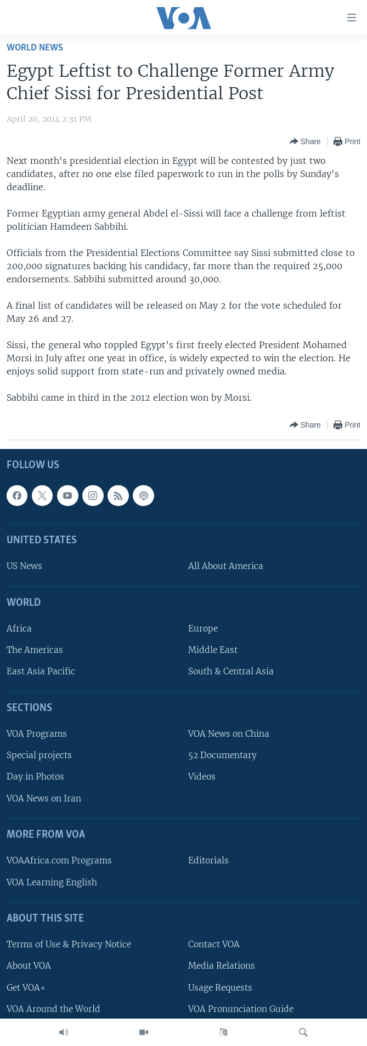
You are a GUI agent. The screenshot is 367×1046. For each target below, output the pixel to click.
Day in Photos (35, 777)
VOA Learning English (52, 882)
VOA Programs (37, 734)
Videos (202, 777)
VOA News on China (228, 734)
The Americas (35, 650)
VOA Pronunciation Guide (240, 1009)
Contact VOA (214, 944)
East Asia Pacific (41, 672)
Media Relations (221, 966)
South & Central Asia (231, 672)
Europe (203, 628)
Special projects (39, 755)
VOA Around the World (53, 1009)
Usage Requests (220, 987)
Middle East (213, 650)
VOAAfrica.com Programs (59, 861)
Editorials (208, 861)
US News (24, 566)
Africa (19, 628)
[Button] (305, 141)
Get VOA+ (26, 987)
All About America (225, 566)
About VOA (29, 966)
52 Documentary (222, 755)
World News (35, 48)
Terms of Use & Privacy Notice (69, 944)
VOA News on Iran (44, 798)
